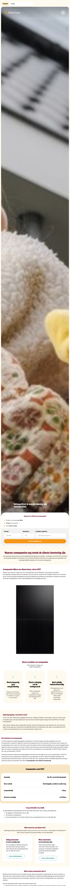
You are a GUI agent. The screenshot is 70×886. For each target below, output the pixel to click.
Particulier (5, 4)
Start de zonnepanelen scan (35, 541)
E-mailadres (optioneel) (41, 531)
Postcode (6, 531)
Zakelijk (13, 4)
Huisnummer (26, 531)
